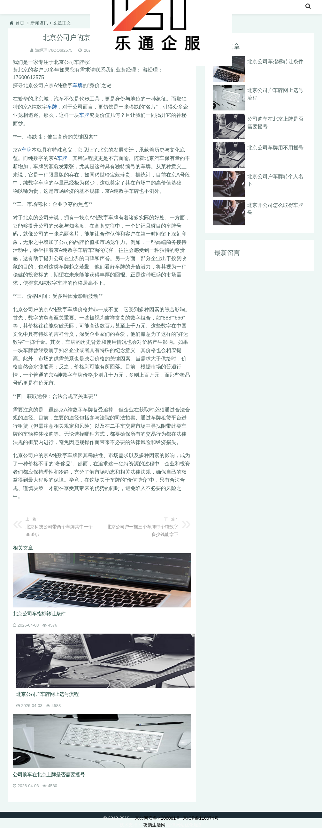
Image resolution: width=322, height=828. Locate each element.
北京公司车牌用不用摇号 (275, 147)
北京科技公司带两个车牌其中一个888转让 (62, 525)
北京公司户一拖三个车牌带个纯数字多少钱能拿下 (141, 525)
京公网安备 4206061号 (157, 817)
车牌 (78, 85)
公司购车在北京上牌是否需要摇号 (49, 774)
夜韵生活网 (154, 824)
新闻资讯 (39, 23)
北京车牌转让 (45, 8)
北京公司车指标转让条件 (39, 613)
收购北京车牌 (86, 8)
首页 (15, 8)
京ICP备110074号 (200, 817)
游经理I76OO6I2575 (54, 50)
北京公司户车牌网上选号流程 (47, 693)
